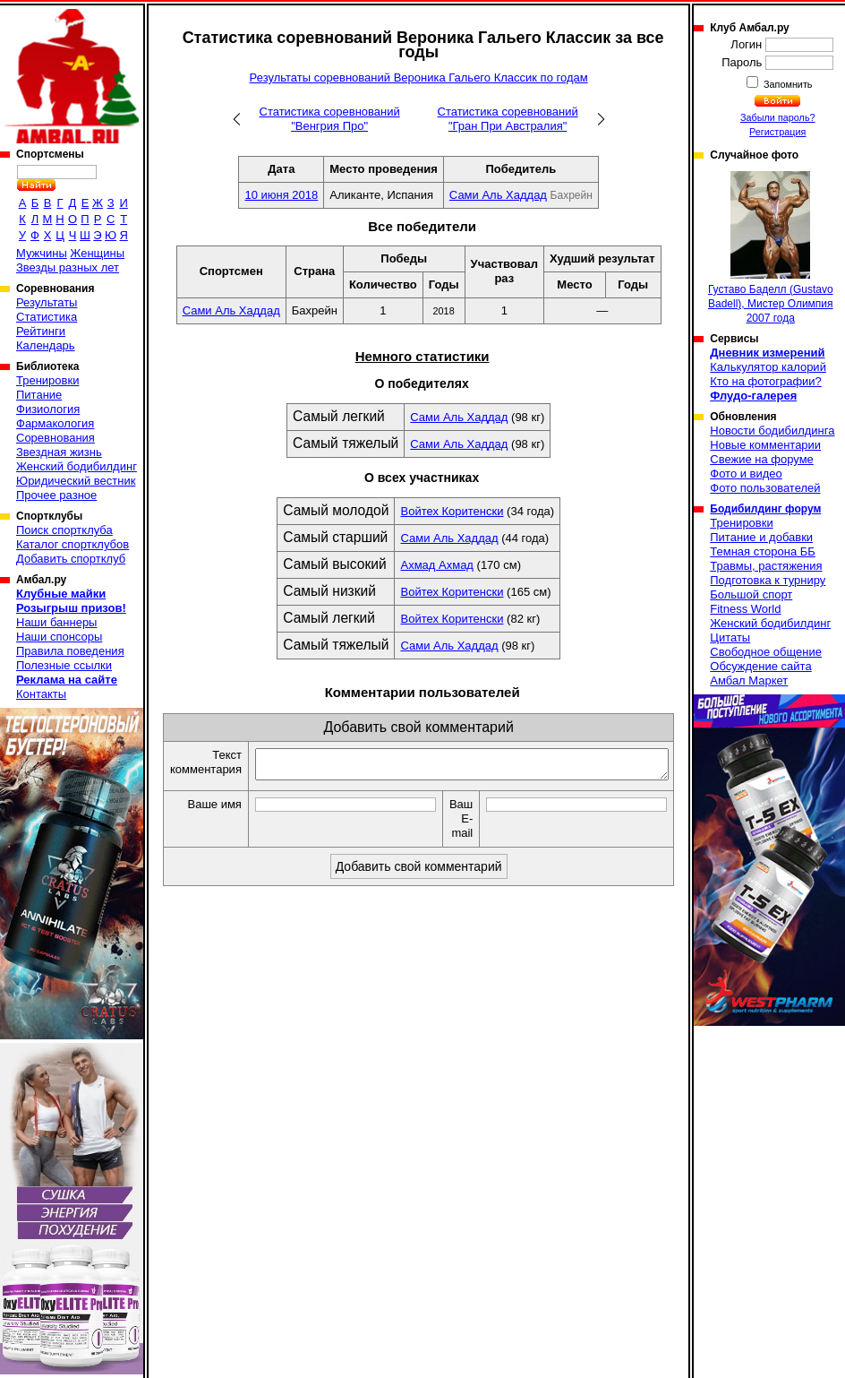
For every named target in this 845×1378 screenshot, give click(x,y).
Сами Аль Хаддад (498, 195)
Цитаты (730, 637)
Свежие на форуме (762, 459)
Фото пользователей (765, 488)
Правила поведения (70, 651)
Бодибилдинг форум (765, 509)
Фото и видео (746, 473)
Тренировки (47, 380)
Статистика (46, 316)
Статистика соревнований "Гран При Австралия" (508, 119)
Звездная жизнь (59, 452)
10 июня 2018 (281, 195)
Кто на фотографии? (766, 381)
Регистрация (777, 131)
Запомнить (787, 84)
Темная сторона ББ (762, 551)
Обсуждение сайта (760, 666)
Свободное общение (766, 652)
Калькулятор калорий (768, 367)
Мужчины (41, 253)
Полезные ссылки (64, 665)
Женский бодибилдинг (76, 466)
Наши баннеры (56, 622)
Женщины (97, 253)
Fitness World (745, 609)
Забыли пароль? (777, 117)
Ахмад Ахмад (436, 565)
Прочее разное (56, 495)
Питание (39, 394)
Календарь (45, 345)
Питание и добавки (761, 537)
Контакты (41, 694)
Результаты (46, 302)
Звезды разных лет (67, 267)
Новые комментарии (765, 445)
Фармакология (55, 423)
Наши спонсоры (59, 636)
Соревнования (55, 437)
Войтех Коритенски (451, 511)
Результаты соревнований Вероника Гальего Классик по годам (419, 77)
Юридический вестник (75, 480)
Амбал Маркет (749, 680)
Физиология (48, 409)
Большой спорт (751, 594)
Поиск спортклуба (64, 530)
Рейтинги (40, 331)
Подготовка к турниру (767, 580)
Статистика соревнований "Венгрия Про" (330, 119)
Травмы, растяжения (766, 566)
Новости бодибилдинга (772, 430)
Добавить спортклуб (70, 558)
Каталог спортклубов (72, 544)
